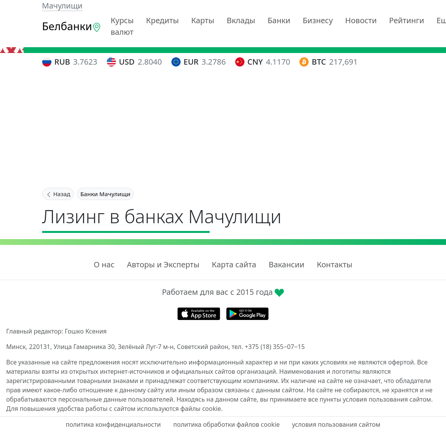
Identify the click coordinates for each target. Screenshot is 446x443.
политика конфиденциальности (113, 424)
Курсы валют (122, 26)
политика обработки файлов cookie (226, 424)
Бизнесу (318, 20)
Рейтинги (406, 20)
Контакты (334, 264)
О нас (104, 264)
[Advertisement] (223, 129)
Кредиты (162, 20)
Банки (279, 20)
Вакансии (286, 264)
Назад (58, 194)
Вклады (241, 20)
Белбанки (71, 26)
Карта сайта (234, 264)
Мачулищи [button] (62, 5)
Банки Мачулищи (105, 194)
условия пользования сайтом (336, 424)
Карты (202, 20)
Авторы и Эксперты (163, 264)
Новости (360, 20)
